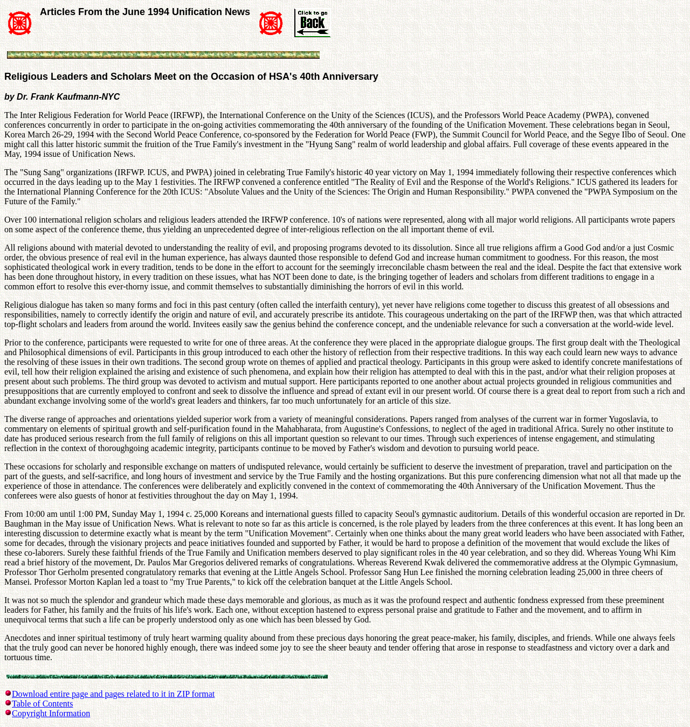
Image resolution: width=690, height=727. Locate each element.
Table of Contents (42, 703)
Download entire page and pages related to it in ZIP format (113, 693)
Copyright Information (51, 713)
